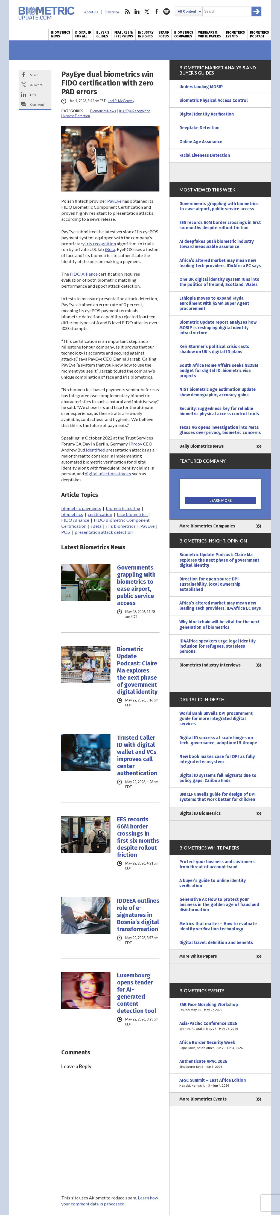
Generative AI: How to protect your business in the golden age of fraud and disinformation (219, 904)
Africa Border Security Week (220, 1045)
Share (34, 75)
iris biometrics (121, 526)
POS (65, 532)
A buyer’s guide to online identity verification (212, 883)
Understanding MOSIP (201, 86)
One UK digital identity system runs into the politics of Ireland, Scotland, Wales (219, 282)
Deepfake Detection (199, 127)
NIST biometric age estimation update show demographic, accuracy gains (217, 392)
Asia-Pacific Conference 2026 (220, 1026)
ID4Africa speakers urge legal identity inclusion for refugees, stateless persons (217, 646)
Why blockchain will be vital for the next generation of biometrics (219, 625)
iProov (135, 443)
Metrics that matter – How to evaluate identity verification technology (218, 926)
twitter (147, 11)
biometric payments (81, 508)
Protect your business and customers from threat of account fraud (217, 864)
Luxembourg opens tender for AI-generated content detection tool (136, 993)
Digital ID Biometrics (200, 813)
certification (100, 514)
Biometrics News (60, 34)
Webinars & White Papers (209, 34)
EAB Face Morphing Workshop (220, 1007)
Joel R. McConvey (121, 101)
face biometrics (132, 514)
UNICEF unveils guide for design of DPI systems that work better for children (217, 797)
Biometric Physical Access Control (213, 100)
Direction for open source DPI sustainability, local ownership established (209, 584)
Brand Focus (164, 34)
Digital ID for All (83, 34)
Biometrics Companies (183, 34)
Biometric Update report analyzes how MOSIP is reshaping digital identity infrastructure (217, 327)
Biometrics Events (235, 34)
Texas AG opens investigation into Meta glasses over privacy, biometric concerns (220, 430)
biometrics (72, 514)
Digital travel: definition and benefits (216, 942)
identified (95, 449)
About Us (91, 12)
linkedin (137, 11)
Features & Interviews (123, 34)
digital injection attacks (108, 473)
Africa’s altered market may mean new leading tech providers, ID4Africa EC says (220, 263)
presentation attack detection (104, 532)
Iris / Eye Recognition (134, 111)
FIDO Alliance (84, 273)
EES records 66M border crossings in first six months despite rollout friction (138, 837)
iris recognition (100, 243)
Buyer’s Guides (102, 34)
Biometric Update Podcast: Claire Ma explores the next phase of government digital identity (137, 670)
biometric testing (123, 508)
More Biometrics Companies (207, 526)
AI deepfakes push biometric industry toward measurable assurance (216, 244)
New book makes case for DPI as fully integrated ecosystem (217, 759)
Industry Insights (145, 34)
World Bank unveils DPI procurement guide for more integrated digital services (216, 718)
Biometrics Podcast (259, 34)
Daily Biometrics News (201, 446)
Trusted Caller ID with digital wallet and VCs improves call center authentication (137, 755)
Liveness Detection (75, 116)
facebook (157, 11)
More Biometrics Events (203, 1099)
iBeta (110, 249)
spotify (166, 11)
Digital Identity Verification (206, 114)
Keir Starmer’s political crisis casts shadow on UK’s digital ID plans (214, 349)
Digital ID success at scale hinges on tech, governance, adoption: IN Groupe (218, 740)
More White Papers (198, 956)
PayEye (114, 201)
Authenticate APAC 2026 (220, 1064)
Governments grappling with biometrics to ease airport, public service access (136, 585)
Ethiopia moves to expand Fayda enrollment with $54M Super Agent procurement (214, 303)
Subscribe (112, 12)
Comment (37, 104)
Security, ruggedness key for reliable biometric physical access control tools (219, 411)
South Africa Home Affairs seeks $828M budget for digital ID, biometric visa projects (218, 370)
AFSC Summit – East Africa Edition (220, 1083)
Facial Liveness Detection (204, 155)
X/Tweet (36, 85)
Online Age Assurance (200, 141)
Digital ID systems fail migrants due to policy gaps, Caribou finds (217, 778)
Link (33, 94)
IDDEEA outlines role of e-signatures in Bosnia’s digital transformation (138, 915)
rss (127, 11)
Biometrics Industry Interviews (210, 665)
